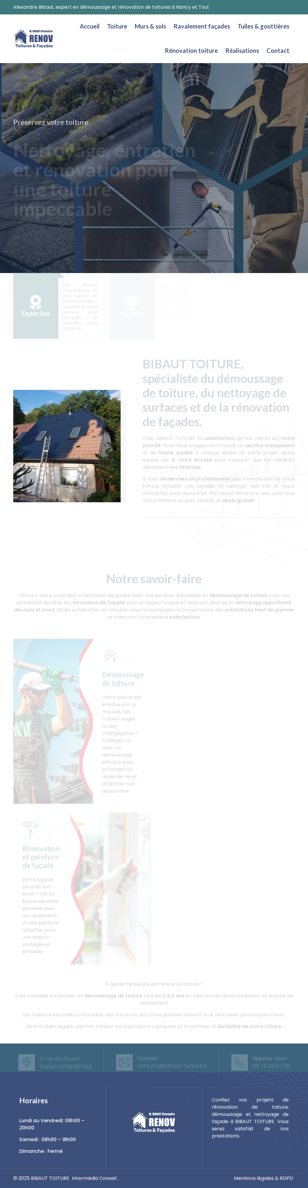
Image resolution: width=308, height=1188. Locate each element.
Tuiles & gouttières (263, 26)
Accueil (90, 26)
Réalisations (242, 50)
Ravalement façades (202, 26)
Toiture (117, 26)
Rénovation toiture (191, 50)
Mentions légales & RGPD (263, 1178)
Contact (277, 50)
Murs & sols (150, 26)
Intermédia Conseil (94, 1178)
